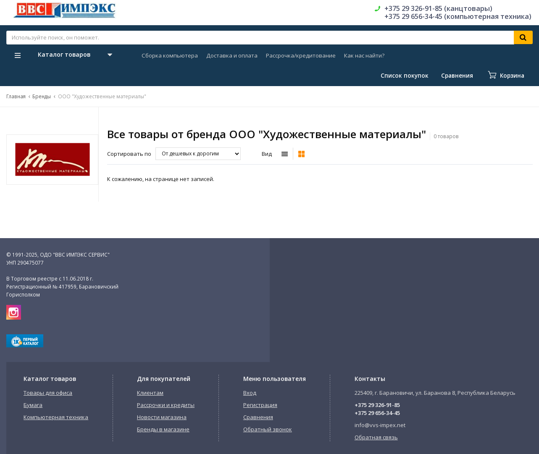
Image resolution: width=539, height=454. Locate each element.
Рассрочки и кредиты (166, 405)
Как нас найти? (364, 55)
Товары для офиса (48, 392)
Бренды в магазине (163, 429)
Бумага (33, 405)
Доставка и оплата (232, 55)
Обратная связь (376, 437)
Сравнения (258, 417)
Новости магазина (162, 417)
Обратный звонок (267, 429)
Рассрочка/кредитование (301, 55)
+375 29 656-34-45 (377, 413)
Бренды (41, 96)
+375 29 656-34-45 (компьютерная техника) (457, 16)
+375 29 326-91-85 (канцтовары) (438, 8)
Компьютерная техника (56, 417)
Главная (16, 96)
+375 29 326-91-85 (377, 405)
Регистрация (260, 405)
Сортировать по (129, 153)
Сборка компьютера (170, 55)
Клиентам (150, 392)
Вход (249, 392)
